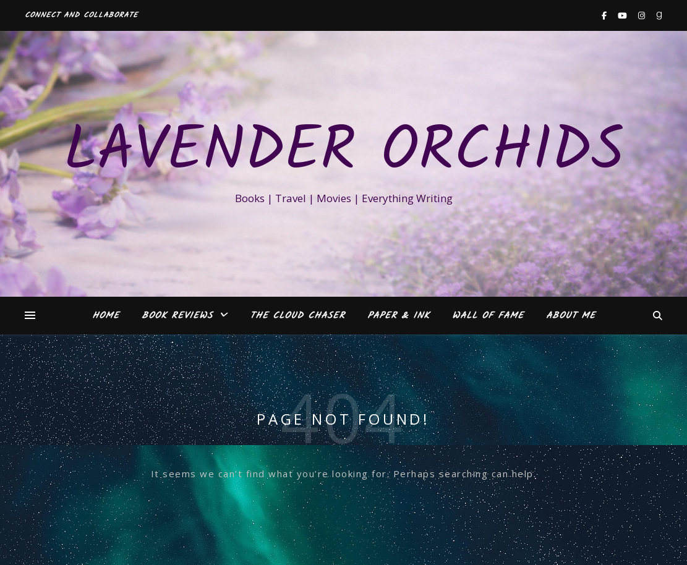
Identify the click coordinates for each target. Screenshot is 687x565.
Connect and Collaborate (81, 15)
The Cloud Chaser (297, 315)
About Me (570, 315)
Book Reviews (177, 315)
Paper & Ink (398, 315)
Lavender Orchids (344, 153)
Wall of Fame (488, 315)
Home (105, 315)
